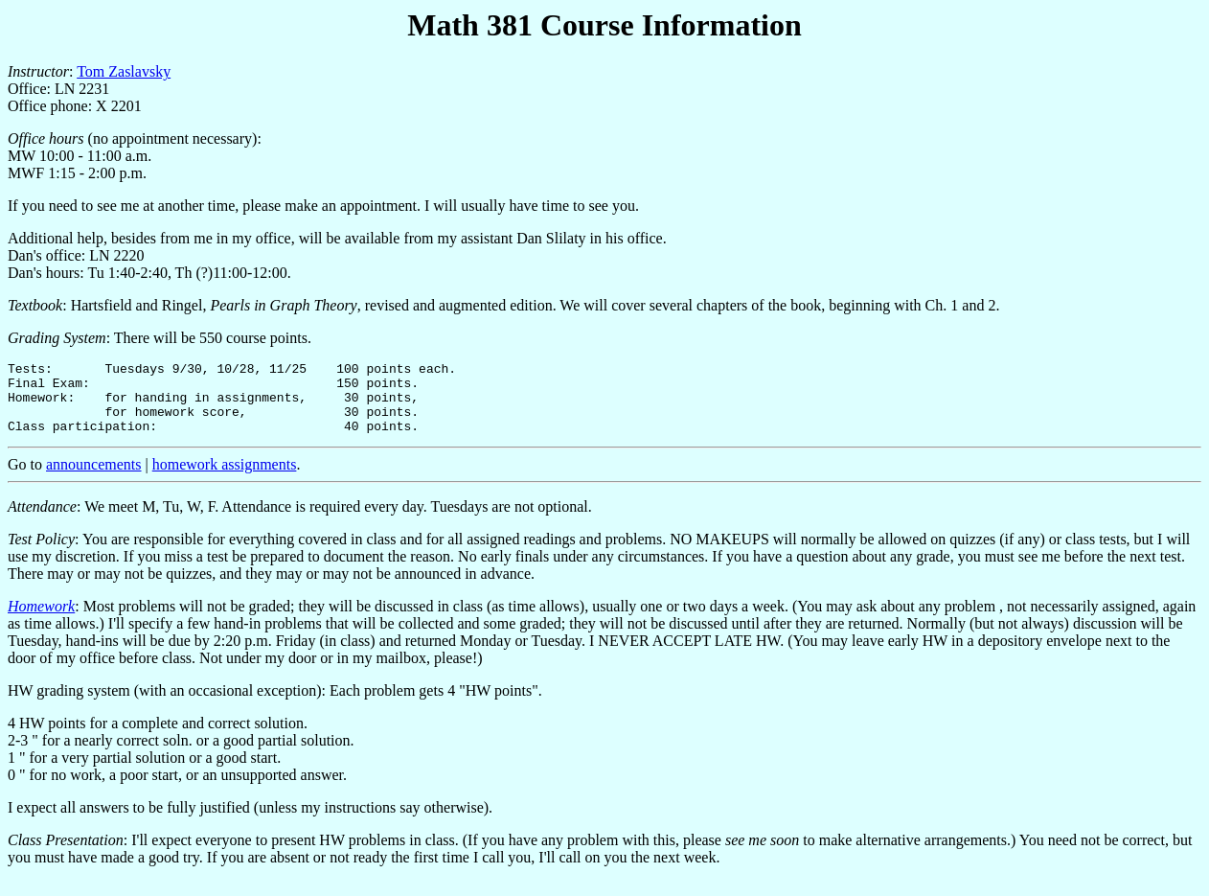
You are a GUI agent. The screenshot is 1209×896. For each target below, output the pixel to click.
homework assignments (224, 479)
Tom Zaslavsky (124, 71)
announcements (94, 479)
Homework (41, 620)
